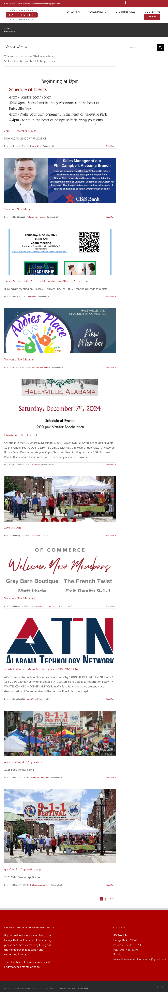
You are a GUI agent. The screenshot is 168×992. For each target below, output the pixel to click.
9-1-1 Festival (33, 777)
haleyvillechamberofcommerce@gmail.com (42, 3)
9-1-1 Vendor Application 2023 (22, 869)
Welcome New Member (19, 209)
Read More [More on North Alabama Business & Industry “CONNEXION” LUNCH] (110, 699)
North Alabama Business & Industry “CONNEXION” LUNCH (43, 669)
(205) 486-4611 (131, 945)
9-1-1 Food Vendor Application (23, 762)
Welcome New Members (19, 598)
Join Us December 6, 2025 (20, 131)
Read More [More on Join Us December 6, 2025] (110, 146)
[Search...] (142, 47)
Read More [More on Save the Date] (110, 535)
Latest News (36, 146)
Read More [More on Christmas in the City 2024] (110, 465)
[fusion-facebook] (125, 2)
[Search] (160, 47)
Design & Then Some (80, 988)
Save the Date (13, 527)
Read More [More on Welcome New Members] (110, 606)
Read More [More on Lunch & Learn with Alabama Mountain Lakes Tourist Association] (110, 296)
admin (9, 146)
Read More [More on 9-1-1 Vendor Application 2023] (110, 885)
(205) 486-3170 (128, 949)
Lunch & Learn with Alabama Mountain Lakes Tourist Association (46, 281)
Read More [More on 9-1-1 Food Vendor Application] (110, 777)
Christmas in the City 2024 (20, 435)
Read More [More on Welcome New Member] (110, 217)
